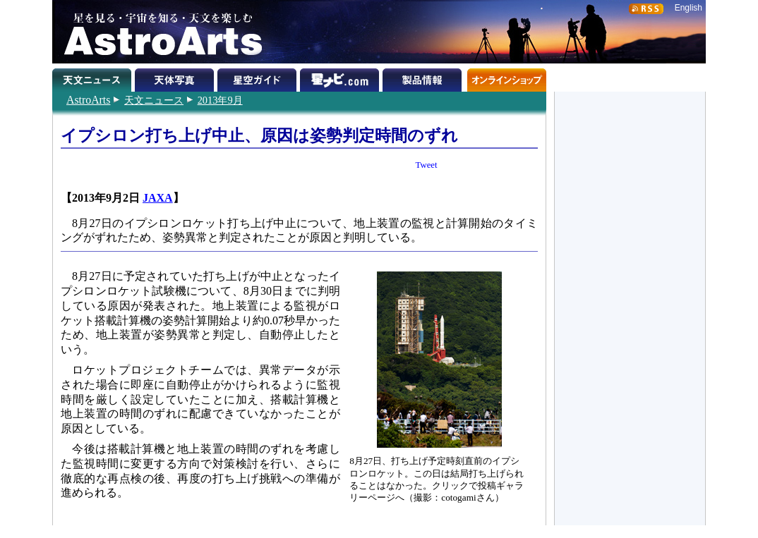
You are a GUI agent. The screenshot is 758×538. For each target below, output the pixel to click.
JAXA (158, 198)
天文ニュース (154, 100)
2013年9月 (220, 100)
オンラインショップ (506, 77)
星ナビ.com (341, 77)
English (688, 8)
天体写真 (176, 77)
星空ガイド (258, 77)
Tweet (427, 165)
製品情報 (424, 77)
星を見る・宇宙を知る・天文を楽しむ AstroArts (158, 31)
